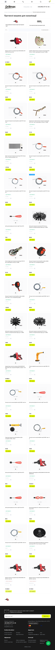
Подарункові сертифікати (33, 634)
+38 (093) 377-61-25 (43, 7)
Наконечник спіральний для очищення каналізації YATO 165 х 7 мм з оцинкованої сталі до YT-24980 (39, 121)
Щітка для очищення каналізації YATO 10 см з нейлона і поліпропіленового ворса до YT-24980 (14, 332)
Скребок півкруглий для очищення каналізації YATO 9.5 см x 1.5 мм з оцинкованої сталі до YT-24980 (39, 51)
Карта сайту (42, 634)
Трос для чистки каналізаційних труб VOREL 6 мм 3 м (15, 402)
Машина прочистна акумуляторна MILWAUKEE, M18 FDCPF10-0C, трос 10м (15, 51)
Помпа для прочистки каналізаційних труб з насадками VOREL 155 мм (14, 438)
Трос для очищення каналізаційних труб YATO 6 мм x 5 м (39, 86)
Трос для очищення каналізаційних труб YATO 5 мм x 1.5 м (39, 156)
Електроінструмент (32, 640)
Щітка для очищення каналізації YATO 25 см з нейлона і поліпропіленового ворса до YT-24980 (38, 227)
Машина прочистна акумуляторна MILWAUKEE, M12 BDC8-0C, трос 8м (39, 578)
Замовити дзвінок (33, 623)
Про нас (6, 640)
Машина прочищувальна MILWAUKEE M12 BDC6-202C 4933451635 (39, 473)
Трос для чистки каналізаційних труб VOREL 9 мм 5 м (15, 542)
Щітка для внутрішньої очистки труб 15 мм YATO (38, 402)
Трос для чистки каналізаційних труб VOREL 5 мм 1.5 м (39, 438)
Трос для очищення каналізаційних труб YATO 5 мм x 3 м (15, 192)
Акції (41, 632)
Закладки (18, 632)
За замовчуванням (45, 29)
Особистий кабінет (8, 632)
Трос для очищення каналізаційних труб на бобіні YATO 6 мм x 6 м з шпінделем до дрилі (38, 262)
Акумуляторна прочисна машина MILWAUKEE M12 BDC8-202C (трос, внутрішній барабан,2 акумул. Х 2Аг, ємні (15, 367)
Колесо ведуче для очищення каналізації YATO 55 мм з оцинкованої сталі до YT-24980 (15, 262)
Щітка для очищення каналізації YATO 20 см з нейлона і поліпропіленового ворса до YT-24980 (38, 332)
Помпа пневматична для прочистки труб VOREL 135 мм (39, 367)
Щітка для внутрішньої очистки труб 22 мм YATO (14, 507)
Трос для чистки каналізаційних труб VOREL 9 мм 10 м (39, 297)
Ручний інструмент (32, 642)
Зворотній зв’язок (20, 634)
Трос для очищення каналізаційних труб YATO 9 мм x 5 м (39, 192)
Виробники (30, 632)
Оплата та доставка (8, 642)
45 (7, 29)
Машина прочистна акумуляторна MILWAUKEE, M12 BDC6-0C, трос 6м (15, 578)
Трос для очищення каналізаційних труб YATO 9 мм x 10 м (15, 121)
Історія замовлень (8, 634)
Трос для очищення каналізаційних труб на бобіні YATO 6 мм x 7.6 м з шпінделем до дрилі (15, 297)
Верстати (42, 643)
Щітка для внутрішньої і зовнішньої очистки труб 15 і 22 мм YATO (39, 508)
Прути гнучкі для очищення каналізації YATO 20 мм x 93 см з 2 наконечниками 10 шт (15, 156)
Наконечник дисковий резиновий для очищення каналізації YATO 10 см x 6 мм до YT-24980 (38, 543)
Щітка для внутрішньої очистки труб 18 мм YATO (14, 226)
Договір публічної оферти (21, 642)
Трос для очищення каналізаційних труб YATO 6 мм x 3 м (15, 86)
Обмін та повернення (20, 640)
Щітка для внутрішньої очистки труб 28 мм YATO (14, 472)
